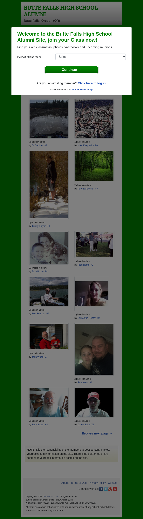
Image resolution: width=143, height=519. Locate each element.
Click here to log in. (92, 83)
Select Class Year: (29, 57)
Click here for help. (82, 89)
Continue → (71, 70)
